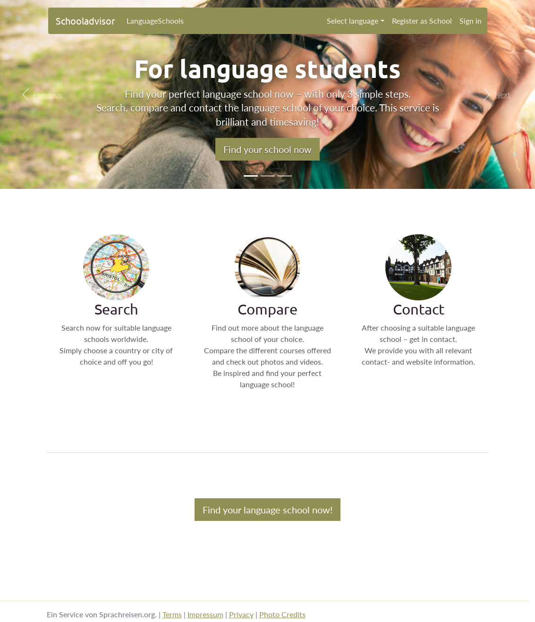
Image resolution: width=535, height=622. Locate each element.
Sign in (470, 20)
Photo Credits (282, 614)
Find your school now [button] (267, 149)
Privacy (241, 614)
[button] (40, 94)
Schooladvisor (85, 20)
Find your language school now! (267, 509)
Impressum (205, 614)
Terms (172, 614)
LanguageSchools (155, 20)
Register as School (422, 20)
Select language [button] (352, 20)
